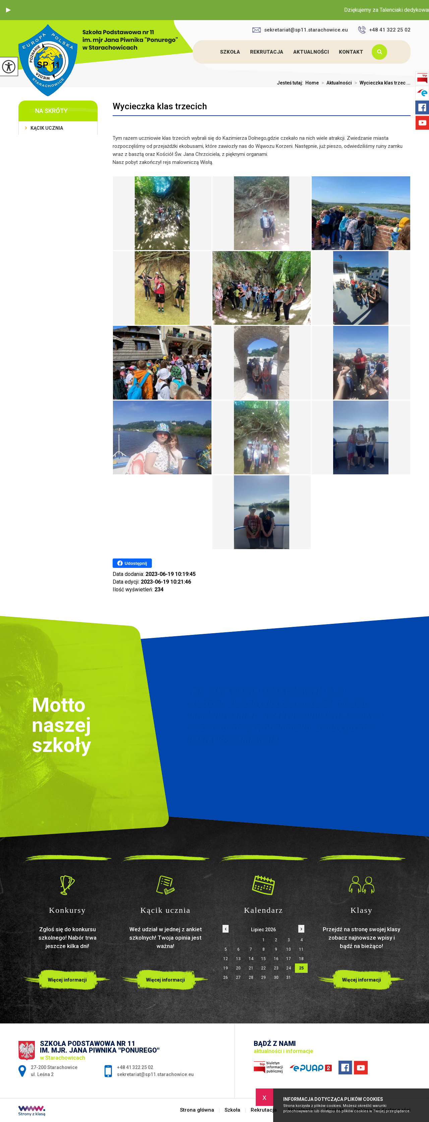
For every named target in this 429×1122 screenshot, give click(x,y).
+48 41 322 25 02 (384, 30)
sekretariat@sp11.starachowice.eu (300, 30)
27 (238, 977)
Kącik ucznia (46, 128)
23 (276, 968)
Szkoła (230, 52)
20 (238, 968)
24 (288, 968)
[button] (8, 10)
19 (225, 968)
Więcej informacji (67, 980)
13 (238, 958)
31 (288, 977)
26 (225, 977)
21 (251, 968)
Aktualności (311, 52)
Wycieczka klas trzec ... (381, 82)
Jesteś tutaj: (291, 82)
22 (263, 968)
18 (301, 958)
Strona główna (208, 52)
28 (251, 977)
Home (312, 82)
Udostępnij (132, 563)
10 (288, 949)
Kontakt (351, 52)
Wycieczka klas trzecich (160, 106)
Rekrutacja (266, 52)
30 (276, 977)
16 (276, 958)
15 (263, 958)
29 (263, 977)
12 (225, 958)
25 (301, 968)
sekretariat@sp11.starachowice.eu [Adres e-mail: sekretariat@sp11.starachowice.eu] (155, 1074)
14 (251, 958)
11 (301, 949)
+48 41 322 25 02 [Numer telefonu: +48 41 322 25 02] (135, 1067)
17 (288, 958)
